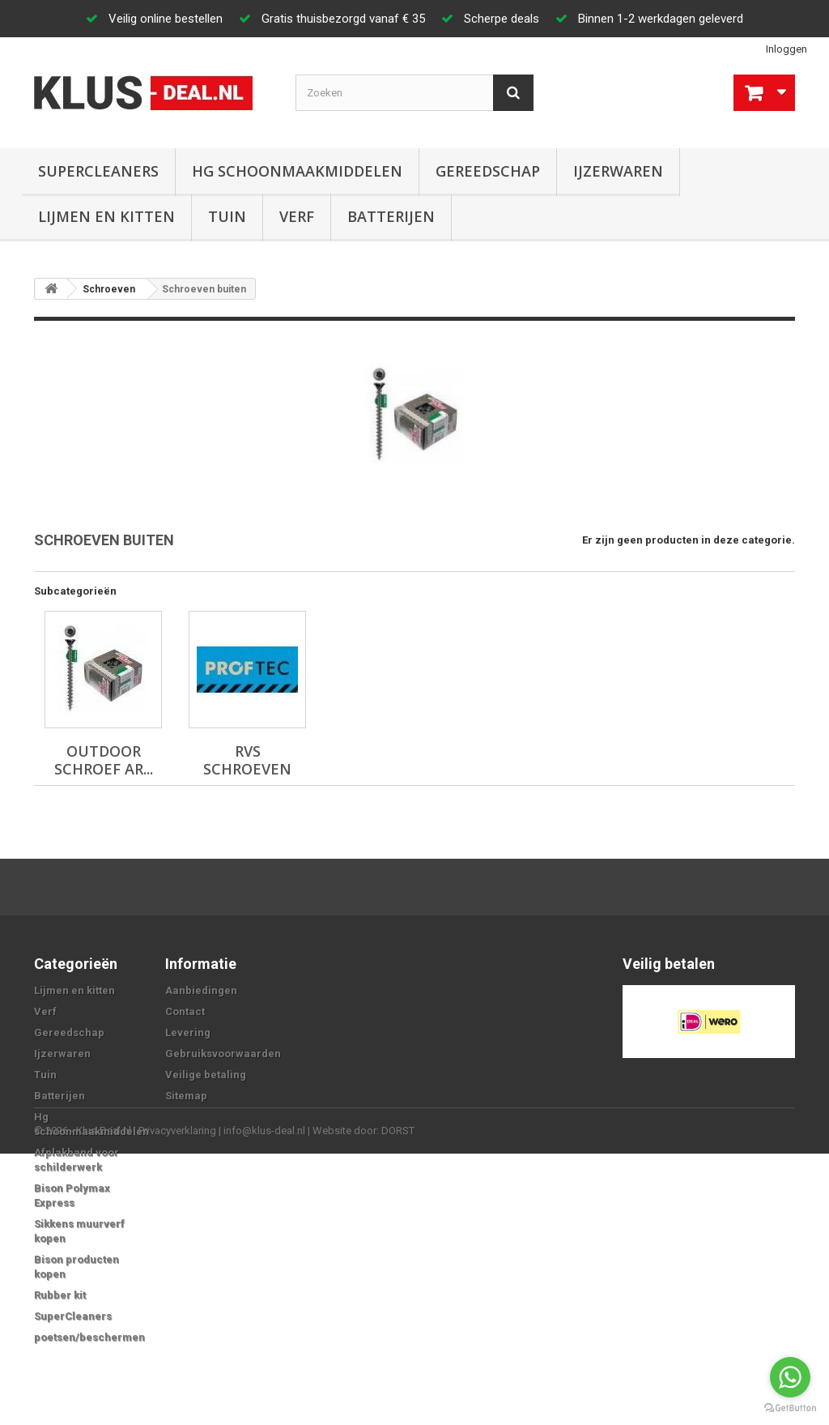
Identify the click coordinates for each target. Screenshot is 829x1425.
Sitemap (186, 1096)
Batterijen (391, 216)
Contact (185, 1011)
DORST (397, 1402)
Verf (296, 216)
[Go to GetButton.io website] (790, 1408)
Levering (187, 1032)
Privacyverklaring (177, 1402)
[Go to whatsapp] (790, 1377)
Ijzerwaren (618, 171)
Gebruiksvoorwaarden (223, 1053)
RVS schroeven (247, 760)
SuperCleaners (98, 171)
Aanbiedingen (201, 990)
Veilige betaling (205, 1075)
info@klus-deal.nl (264, 1402)
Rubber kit (60, 1295)
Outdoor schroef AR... (103, 760)
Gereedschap (488, 171)
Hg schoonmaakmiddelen (297, 171)
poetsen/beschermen (89, 1337)
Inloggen (786, 49)
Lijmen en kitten (106, 216)
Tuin (227, 216)
